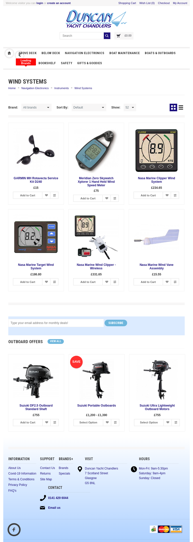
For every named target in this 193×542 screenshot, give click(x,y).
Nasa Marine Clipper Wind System (156, 180)
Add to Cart (27, 195)
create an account (59, 3)
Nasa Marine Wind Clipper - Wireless (96, 266)
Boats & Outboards (160, 53)
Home (12, 88)
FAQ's (12, 490)
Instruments (61, 88)
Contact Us (47, 468)
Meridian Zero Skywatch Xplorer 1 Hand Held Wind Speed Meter (96, 181)
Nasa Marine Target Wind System (36, 266)
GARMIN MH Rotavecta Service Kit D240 (36, 180)
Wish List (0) (147, 3)
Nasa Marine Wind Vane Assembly (157, 266)
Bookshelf (47, 63)
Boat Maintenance (124, 53)
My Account (180, 3)
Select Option (88, 422)
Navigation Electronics (84, 53)
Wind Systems (83, 88)
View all (55, 341)
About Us (14, 468)
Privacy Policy (17, 485)
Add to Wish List (46, 195)
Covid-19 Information (22, 473)
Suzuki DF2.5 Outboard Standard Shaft (36, 407)
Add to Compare (54, 195)
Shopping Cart (127, 3)
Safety (66, 63)
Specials (64, 473)
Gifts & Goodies (89, 63)
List (181, 107)
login (39, 3)
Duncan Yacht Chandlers (9, 53)
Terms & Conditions (21, 479)
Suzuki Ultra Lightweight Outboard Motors (157, 407)
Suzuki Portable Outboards (96, 405)
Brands (63, 468)
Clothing (25, 62)
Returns (45, 473)
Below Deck (50, 53)
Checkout (164, 3)
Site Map (46, 479)
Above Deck (27, 53)
